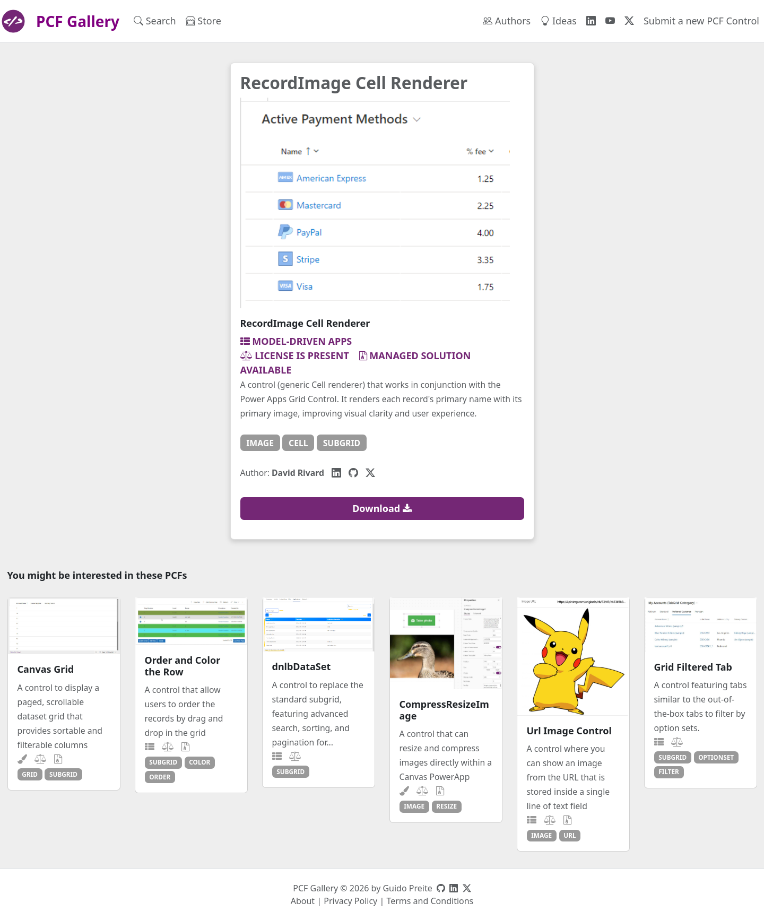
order (159, 777)
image (260, 443)
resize (446, 806)
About (303, 901)
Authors (507, 20)
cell (298, 443)
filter (668, 771)
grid (30, 774)
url (569, 835)
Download (382, 508)
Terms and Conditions (429, 901)
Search (155, 20)
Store (203, 20)
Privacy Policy (350, 901)
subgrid (341, 443)
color (199, 762)
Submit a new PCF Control (701, 20)
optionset (716, 757)
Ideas (558, 20)
